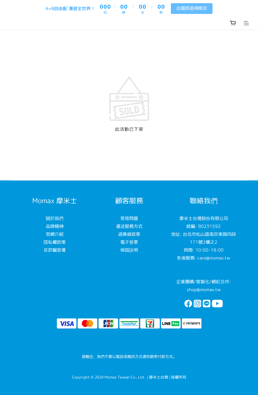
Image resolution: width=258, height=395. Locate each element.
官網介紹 (54, 234)
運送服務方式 (129, 226)
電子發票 (129, 242)
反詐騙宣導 (55, 250)
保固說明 (129, 250)
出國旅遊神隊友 (191, 8)
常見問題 (129, 218)
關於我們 (54, 218)
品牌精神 (54, 226)
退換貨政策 (129, 234)
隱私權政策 (55, 242)
